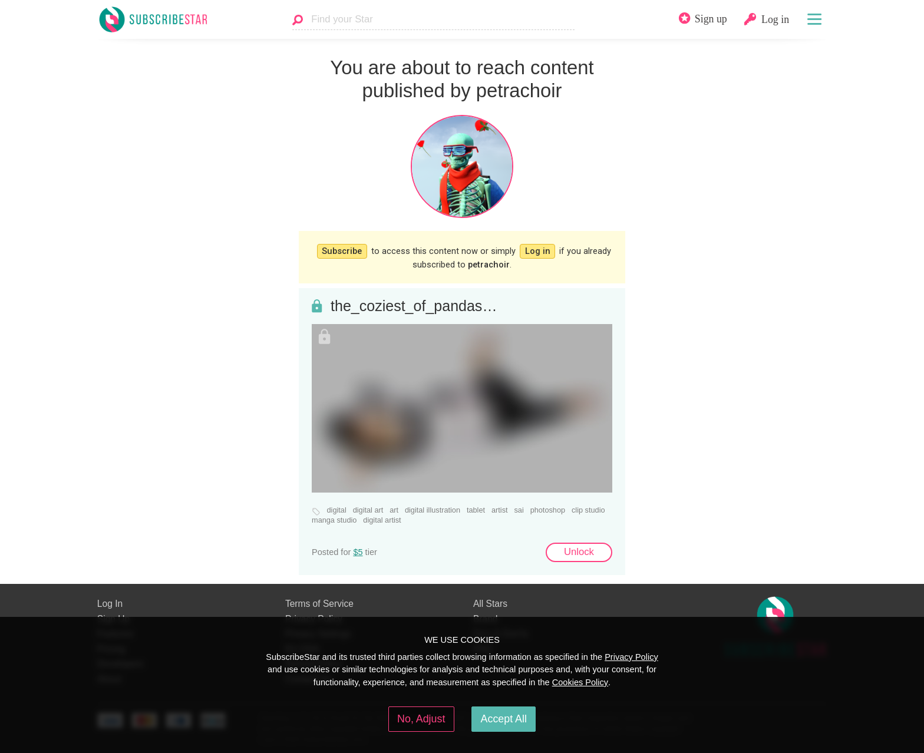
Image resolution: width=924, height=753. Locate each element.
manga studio (334, 520)
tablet (476, 510)
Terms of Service (319, 604)
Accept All (504, 719)
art (394, 510)
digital (336, 510)
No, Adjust (421, 719)
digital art (368, 510)
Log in (537, 251)
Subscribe (342, 251)
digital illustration (432, 510)
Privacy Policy (631, 657)
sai (518, 510)
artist (499, 510)
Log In (110, 604)
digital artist (382, 520)
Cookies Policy (580, 682)
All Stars (490, 604)
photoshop (547, 510)
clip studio (588, 510)
